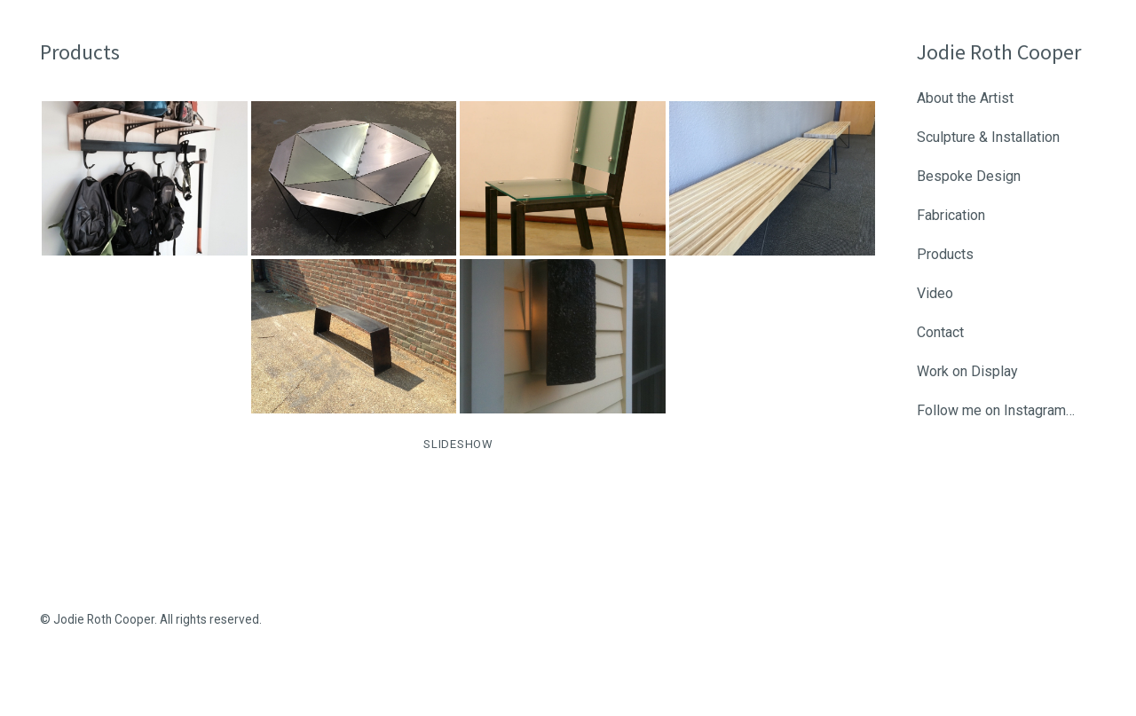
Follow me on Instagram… (996, 410)
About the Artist (965, 98)
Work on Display (967, 371)
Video (935, 293)
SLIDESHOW (458, 444)
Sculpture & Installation (988, 137)
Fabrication (951, 215)
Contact (940, 332)
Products (945, 254)
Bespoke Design (969, 176)
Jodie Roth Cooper (999, 52)
